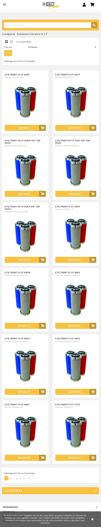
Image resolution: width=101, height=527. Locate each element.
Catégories (13, 490)
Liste (11, 41)
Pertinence (62, 47)
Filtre (8, 53)
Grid (6, 41)
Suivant (29, 478)
